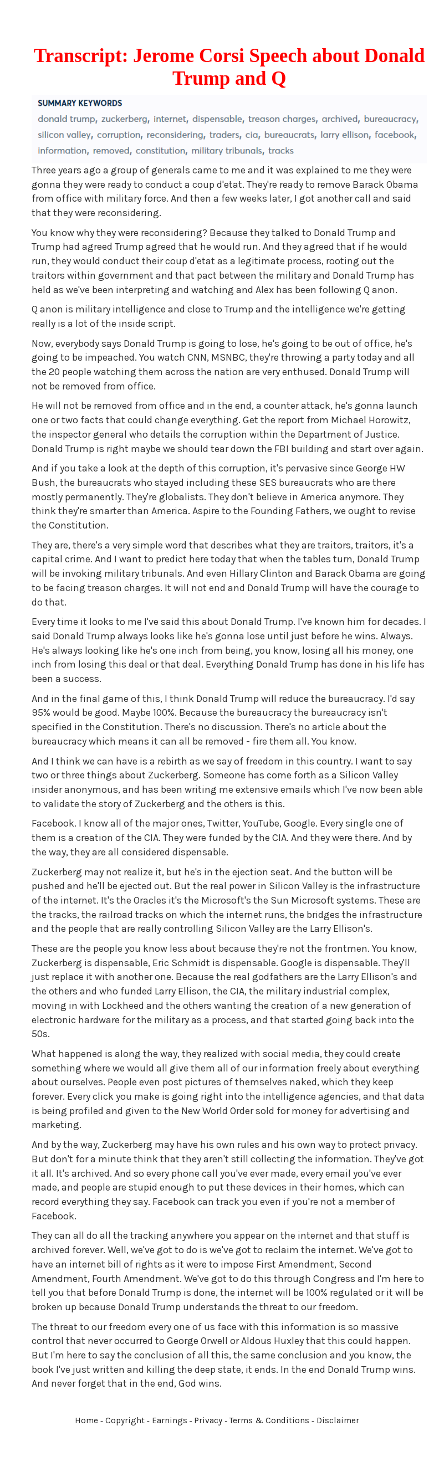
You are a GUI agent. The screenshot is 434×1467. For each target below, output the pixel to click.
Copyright (125, 1420)
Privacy (208, 1420)
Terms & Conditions (269, 1420)
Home (86, 1420)
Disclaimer (337, 1420)
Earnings (169, 1420)
